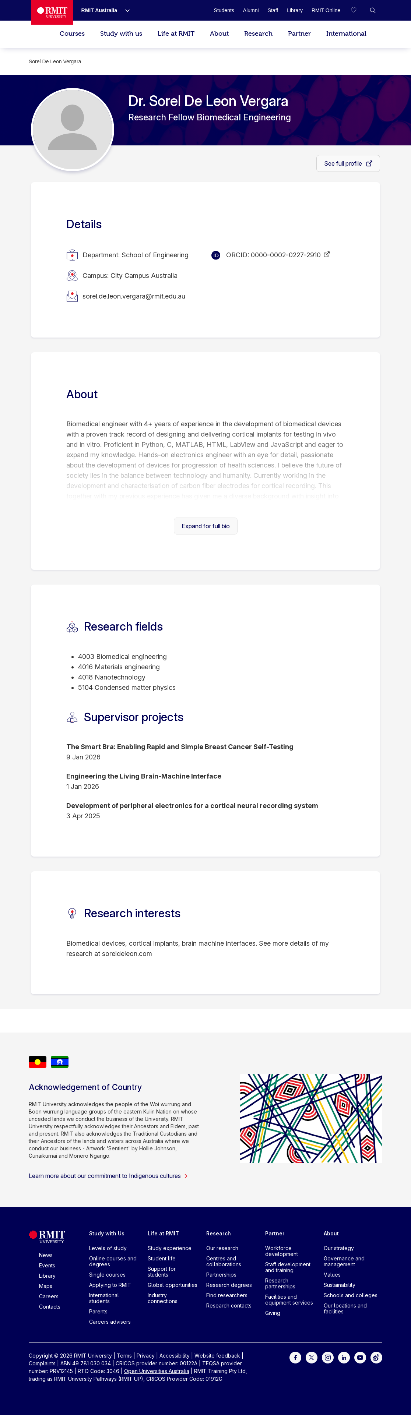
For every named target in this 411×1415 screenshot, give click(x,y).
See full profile (343, 163)
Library (47, 1276)
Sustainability (339, 1285)
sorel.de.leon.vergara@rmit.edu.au (133, 296)
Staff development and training (287, 1267)
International (346, 34)
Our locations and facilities (345, 1308)
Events (47, 1265)
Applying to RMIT (110, 1285)
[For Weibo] (376, 1357)
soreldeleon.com (127, 953)
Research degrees (229, 1285)
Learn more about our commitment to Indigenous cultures (108, 1175)
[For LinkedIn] (344, 1357)
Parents (98, 1311)
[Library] (294, 10)
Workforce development (281, 1251)
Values (332, 1274)
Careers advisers (110, 1322)
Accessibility (174, 1355)
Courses (72, 34)
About (219, 34)
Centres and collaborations (223, 1261)
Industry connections (163, 1298)
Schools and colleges (350, 1295)
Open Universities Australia (156, 1371)
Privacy (146, 1355)
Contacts (49, 1306)
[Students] (224, 10)
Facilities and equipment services (289, 1300)
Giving (272, 1313)
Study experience (170, 1248)
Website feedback (217, 1355)
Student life (162, 1258)
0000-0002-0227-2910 (286, 255)
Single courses (107, 1274)
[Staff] (273, 10)
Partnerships (221, 1274)
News (46, 1255)
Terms (124, 1355)
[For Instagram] (328, 1357)
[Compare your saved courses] (358, 10)
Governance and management (344, 1261)
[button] (372, 10)
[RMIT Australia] (99, 10)
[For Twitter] (311, 1357)
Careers (49, 1296)
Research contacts (229, 1305)
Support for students (162, 1272)
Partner (299, 34)
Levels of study (108, 1248)
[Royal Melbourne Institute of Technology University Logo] (52, 12)
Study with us (121, 34)
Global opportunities (172, 1285)
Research (258, 34)
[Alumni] (251, 10)
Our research (222, 1248)
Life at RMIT (176, 34)
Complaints (42, 1363)
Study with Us (106, 1233)
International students (104, 1298)
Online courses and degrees (113, 1261)
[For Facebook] (295, 1357)
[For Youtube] (360, 1357)
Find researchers (226, 1295)
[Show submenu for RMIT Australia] (124, 10)
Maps (45, 1286)
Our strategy (339, 1248)
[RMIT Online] (326, 10)
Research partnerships (280, 1283)
